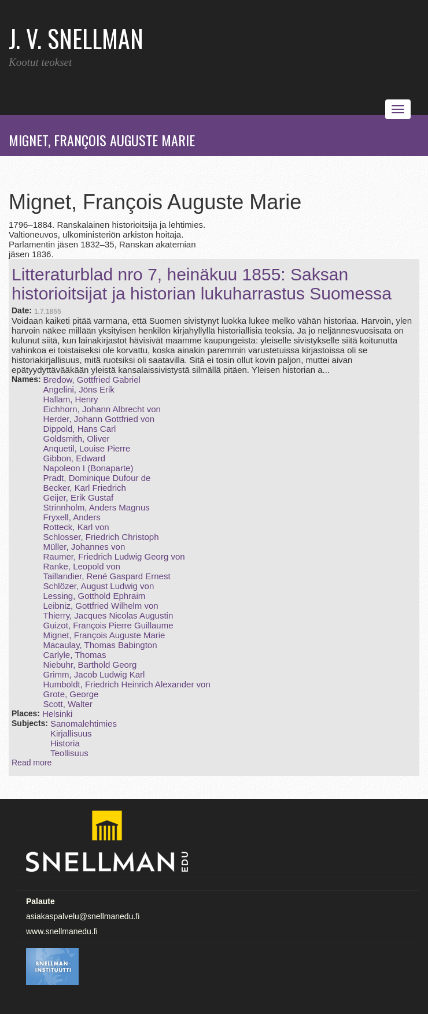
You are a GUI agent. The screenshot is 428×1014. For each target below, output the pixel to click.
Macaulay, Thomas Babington (100, 645)
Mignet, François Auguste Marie (104, 635)
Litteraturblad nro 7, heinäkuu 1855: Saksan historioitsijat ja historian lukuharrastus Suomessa (202, 284)
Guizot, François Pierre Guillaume (108, 625)
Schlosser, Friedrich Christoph (100, 537)
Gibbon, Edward (74, 458)
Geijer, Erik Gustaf (78, 497)
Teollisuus (69, 753)
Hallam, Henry (70, 399)
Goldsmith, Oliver (76, 438)
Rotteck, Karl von (76, 527)
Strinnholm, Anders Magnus (96, 507)
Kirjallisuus (71, 733)
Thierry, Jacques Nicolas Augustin (108, 615)
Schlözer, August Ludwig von (98, 586)
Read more (31, 762)
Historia (65, 743)
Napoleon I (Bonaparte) (88, 468)
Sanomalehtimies (83, 723)
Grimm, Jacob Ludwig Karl (94, 674)
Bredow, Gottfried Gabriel (91, 379)
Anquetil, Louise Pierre (86, 448)
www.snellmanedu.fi (62, 931)
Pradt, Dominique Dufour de (96, 478)
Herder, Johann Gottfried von (98, 419)
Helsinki (57, 714)
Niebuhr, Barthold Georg (89, 664)
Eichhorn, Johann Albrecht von (101, 409)
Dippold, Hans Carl (79, 429)
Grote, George (70, 694)
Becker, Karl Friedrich (84, 488)
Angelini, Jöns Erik (78, 389)
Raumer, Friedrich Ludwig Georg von (114, 556)
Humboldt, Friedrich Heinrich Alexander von (126, 684)
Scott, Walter (67, 704)
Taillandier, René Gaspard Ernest (106, 576)
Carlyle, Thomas (74, 655)
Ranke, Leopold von (81, 566)
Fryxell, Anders (71, 517)
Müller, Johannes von (84, 547)
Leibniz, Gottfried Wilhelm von (100, 605)
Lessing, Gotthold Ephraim (94, 596)
